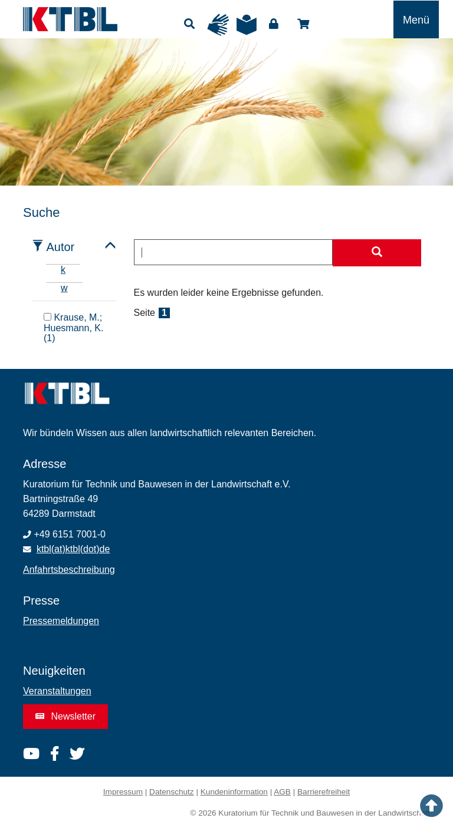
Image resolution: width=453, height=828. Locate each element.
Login (273, 24)
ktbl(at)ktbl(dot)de (73, 549)
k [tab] (63, 270)
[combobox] (233, 252)
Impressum (123, 791)
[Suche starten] (377, 252)
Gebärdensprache (218, 25)
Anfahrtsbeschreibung (69, 570)
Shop (303, 24)
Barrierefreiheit (323, 791)
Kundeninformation (234, 791)
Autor (60, 246)
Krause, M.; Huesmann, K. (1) (73, 328)
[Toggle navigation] (416, 19)
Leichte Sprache (246, 25)
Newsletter (65, 716)
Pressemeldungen (61, 621)
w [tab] (64, 288)
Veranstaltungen (57, 691)
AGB (282, 791)
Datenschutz (171, 791)
